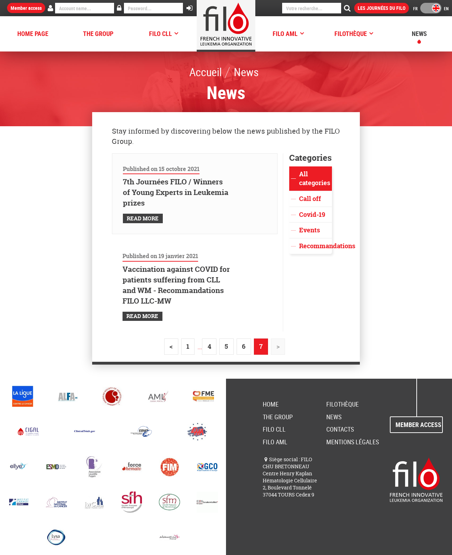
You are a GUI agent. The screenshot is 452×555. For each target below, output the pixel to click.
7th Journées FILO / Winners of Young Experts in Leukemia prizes (175, 192)
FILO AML (285, 33)
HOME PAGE (32, 33)
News (419, 33)
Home (271, 404)
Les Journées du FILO (381, 8)
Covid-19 (312, 214)
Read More (143, 218)
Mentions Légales (352, 442)
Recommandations (315, 246)
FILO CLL (160, 33)
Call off (310, 198)
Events (309, 230)
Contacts (340, 429)
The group (98, 33)
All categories (314, 179)
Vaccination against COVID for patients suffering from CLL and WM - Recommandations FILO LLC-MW (176, 285)
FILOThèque (350, 33)
